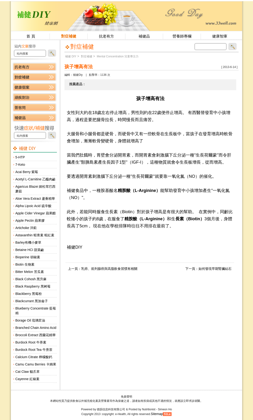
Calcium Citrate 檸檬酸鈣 (33, 357)
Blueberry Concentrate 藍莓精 (35, 310)
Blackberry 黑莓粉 (28, 294)
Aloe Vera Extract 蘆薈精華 (35, 198)
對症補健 (68, 36)
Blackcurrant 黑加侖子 (31, 301)
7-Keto (20, 164)
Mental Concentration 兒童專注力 (117, 56)
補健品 (144, 36)
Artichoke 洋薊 (26, 228)
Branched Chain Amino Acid (35, 328)
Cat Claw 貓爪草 (27, 371)
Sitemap (157, 414)
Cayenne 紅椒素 (27, 379)
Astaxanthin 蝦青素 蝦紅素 (34, 235)
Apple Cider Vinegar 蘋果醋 (35, 213)
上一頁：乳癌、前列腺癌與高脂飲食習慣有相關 (102, 269)
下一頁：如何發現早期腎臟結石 (208, 269)
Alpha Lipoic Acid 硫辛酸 (33, 206)
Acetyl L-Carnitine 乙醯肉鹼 (35, 179)
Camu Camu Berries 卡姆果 (35, 364)
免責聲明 (126, 396)
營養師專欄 (182, 36)
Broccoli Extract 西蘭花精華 (35, 335)
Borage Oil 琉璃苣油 (30, 320)
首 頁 (30, 36)
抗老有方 (106, 36)
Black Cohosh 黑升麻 (30, 279)
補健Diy (78, 74)
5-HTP (20, 157)
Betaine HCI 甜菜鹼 (29, 250)
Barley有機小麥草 (28, 242)
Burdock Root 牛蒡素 (30, 342)
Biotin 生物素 (24, 264)
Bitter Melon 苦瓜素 (29, 272)
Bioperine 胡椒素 (27, 257)
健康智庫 (219, 36)
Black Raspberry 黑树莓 (33, 286)
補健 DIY (70, 56)
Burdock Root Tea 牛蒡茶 (33, 350)
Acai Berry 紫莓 (26, 172)
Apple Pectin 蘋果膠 (30, 220)
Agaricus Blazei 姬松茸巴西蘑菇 (35, 189)
